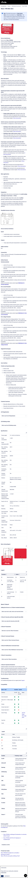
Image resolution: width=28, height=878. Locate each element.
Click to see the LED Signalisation (14, 415)
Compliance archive (14, 844)
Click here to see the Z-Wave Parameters (14, 630)
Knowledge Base (3, 6)
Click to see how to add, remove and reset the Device (14, 611)
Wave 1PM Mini (24, 6)
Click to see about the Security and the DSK (14, 621)
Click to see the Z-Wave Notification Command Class (14, 649)
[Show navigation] (25, 875)
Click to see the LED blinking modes (14, 425)
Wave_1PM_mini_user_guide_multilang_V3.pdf (10, 855)
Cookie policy (3, 872)
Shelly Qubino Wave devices (16, 6)
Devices (9, 6)
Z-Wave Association (17, 118)
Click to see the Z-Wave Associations (14, 659)
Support (23, 680)
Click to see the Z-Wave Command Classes (14, 640)
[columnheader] (4, 574)
